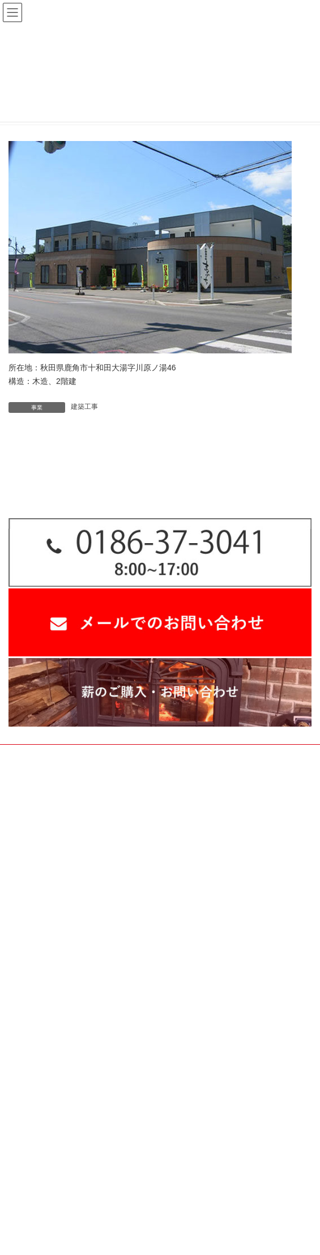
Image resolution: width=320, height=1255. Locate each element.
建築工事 (84, 407)
